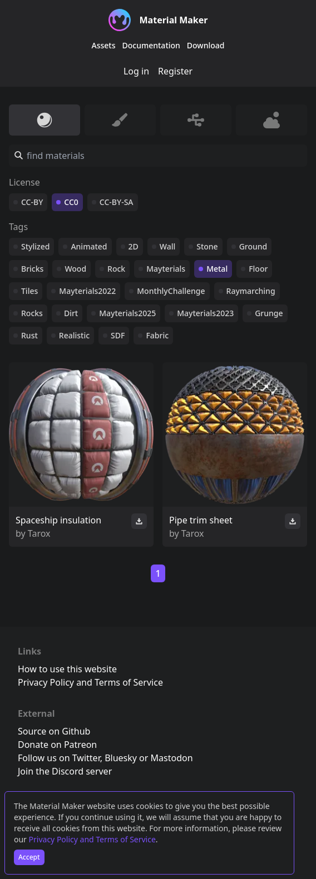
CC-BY (32, 202)
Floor (258, 268)
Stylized (35, 246)
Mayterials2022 (87, 291)
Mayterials (165, 268)
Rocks (32, 313)
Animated (89, 246)
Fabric (157, 335)
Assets (104, 45)
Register (175, 71)
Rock (116, 268)
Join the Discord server (65, 771)
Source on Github (54, 731)
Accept (29, 857)
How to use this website (67, 669)
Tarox (39, 533)
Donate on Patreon (57, 744)
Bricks (32, 268)
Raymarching (250, 291)
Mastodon (172, 758)
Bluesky (121, 758)
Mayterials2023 (205, 313)
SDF (118, 335)
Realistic (74, 335)
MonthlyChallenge (171, 291)
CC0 (71, 202)
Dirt (71, 313)
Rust (29, 335)
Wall (167, 246)
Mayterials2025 (127, 313)
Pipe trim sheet (201, 520)
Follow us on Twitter (59, 758)
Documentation (151, 45)
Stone (207, 246)
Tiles (29, 291)
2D (134, 246)
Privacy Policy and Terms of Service (92, 839)
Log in (136, 71)
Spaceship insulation (58, 520)
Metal (217, 268)
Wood (75, 268)
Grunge (269, 313)
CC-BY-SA (117, 202)
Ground (253, 246)
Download (206, 45)
